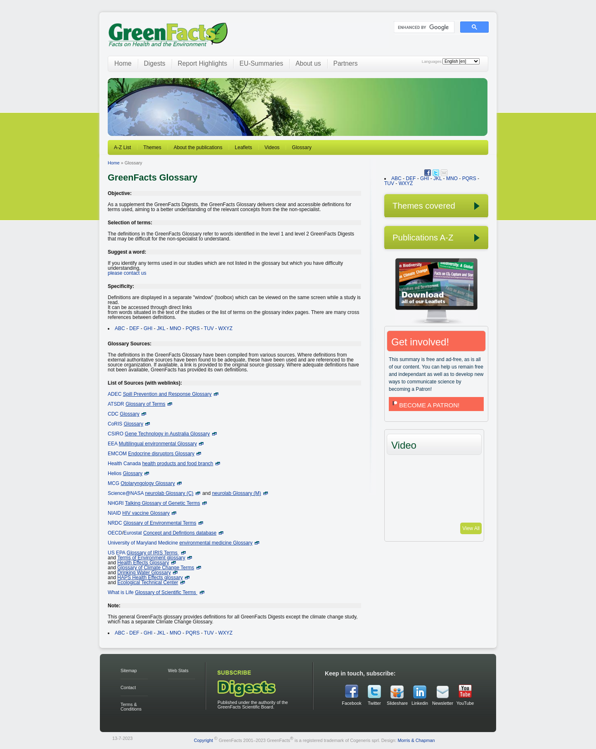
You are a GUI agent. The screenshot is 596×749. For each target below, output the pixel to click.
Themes (152, 147)
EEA (112, 444)
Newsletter (442, 703)
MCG (113, 483)
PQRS (193, 328)
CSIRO (115, 434)
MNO (175, 328)
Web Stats (178, 670)
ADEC (114, 394)
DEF (134, 328)
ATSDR (116, 404)
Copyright (203, 740)
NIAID (114, 513)
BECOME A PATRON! (425, 405)
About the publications (198, 147)
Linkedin (420, 703)
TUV (209, 328)
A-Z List (122, 147)
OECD (115, 533)
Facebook (351, 703)
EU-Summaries (261, 63)
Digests (155, 63)
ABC (120, 328)
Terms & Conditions (131, 706)
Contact (128, 687)
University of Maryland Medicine (143, 543)
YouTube (465, 703)
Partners (345, 63)
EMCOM (117, 454)
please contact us (127, 273)
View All (471, 528)
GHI (148, 328)
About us (308, 63)
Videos (272, 147)
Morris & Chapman (416, 740)
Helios (114, 473)
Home (123, 63)
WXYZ (225, 328)
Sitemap (129, 670)
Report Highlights (202, 63)
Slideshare (397, 703)
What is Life (121, 592)
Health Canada (124, 463)
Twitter (374, 703)
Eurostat (132, 533)
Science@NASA (126, 493)
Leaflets (243, 147)
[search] (423, 27)
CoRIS (115, 424)
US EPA (116, 553)
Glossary (301, 147)
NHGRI (116, 503)
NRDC (115, 523)
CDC (113, 414)
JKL (161, 328)
